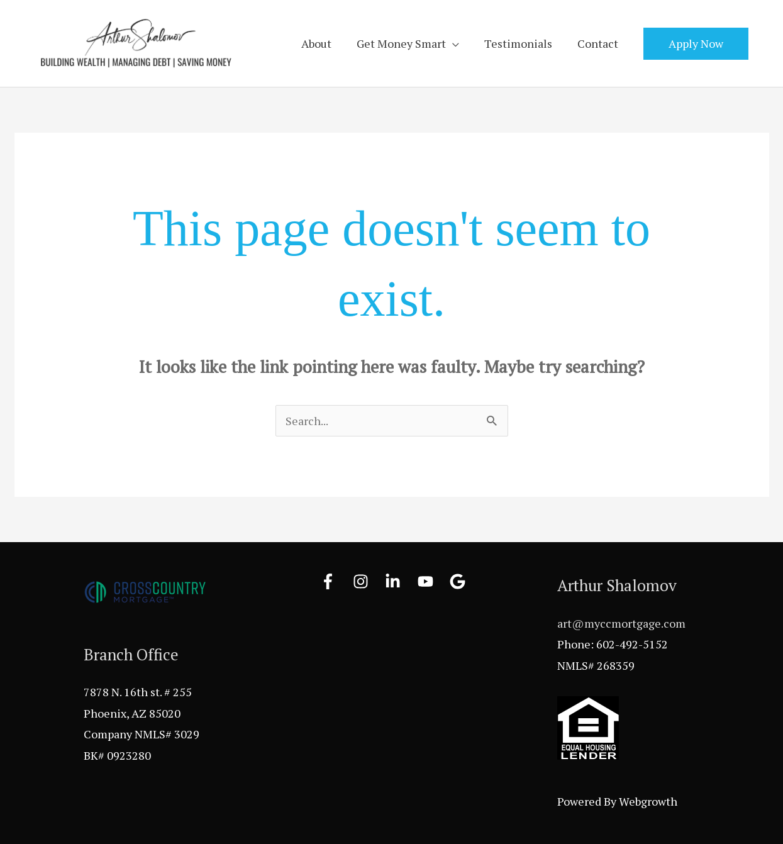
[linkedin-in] (400, 581)
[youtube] (433, 581)
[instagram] (368, 581)
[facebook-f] (335, 581)
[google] (460, 581)
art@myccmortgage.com (621, 623)
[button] (695, 44)
